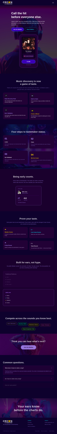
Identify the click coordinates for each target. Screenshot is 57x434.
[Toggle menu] (53, 3)
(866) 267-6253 (48, 424)
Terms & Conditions (31, 426)
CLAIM (28, 61)
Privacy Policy (30, 424)
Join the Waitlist (17, 29)
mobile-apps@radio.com (49, 422)
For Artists (30, 422)
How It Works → (31, 29)
